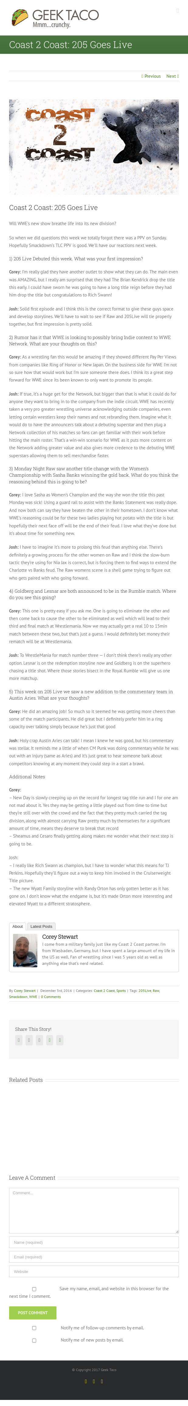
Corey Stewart (60, 936)
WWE (33, 996)
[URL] (94, 1271)
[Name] (94, 1242)
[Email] (94, 1257)
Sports (121, 990)
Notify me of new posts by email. (92, 1340)
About (17, 926)
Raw (156, 990)
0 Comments (51, 996)
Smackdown (18, 996)
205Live (144, 990)
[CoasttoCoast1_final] (94, 147)
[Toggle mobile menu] (177, 11)
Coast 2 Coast (104, 990)
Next (171, 76)
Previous (153, 76)
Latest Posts (42, 926)
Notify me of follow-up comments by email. (102, 1328)
